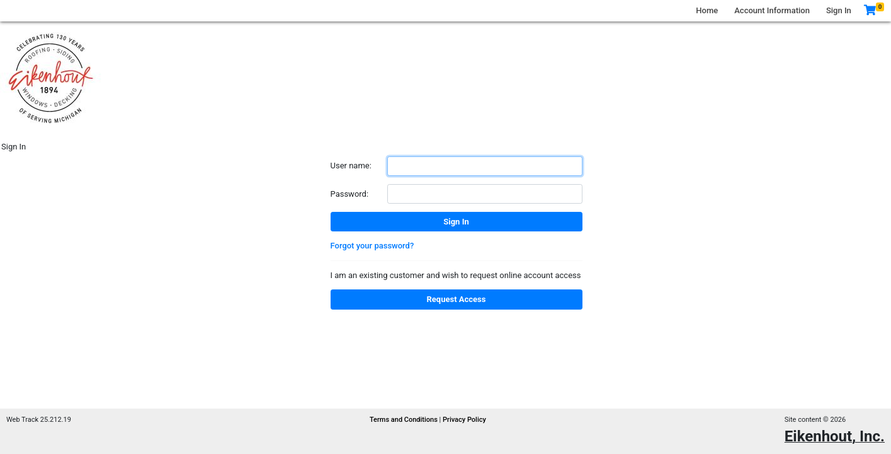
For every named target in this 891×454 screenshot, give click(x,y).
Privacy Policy (464, 420)
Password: (350, 194)
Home (707, 10)
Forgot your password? (372, 245)
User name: (351, 165)
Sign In (838, 10)
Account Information (772, 10)
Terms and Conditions (405, 420)
